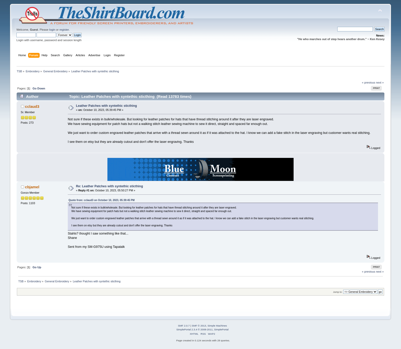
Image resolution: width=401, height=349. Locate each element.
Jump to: (337, 291)
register (64, 29)
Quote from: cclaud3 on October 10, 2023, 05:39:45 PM (102, 200)
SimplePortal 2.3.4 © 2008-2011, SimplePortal (202, 329)
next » (380, 82)
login (52, 29)
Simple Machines (217, 325)
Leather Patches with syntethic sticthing (106, 106)
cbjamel (32, 187)
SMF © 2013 (199, 325)
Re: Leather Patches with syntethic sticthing (109, 186)
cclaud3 (32, 106)
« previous (368, 82)
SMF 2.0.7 (184, 325)
